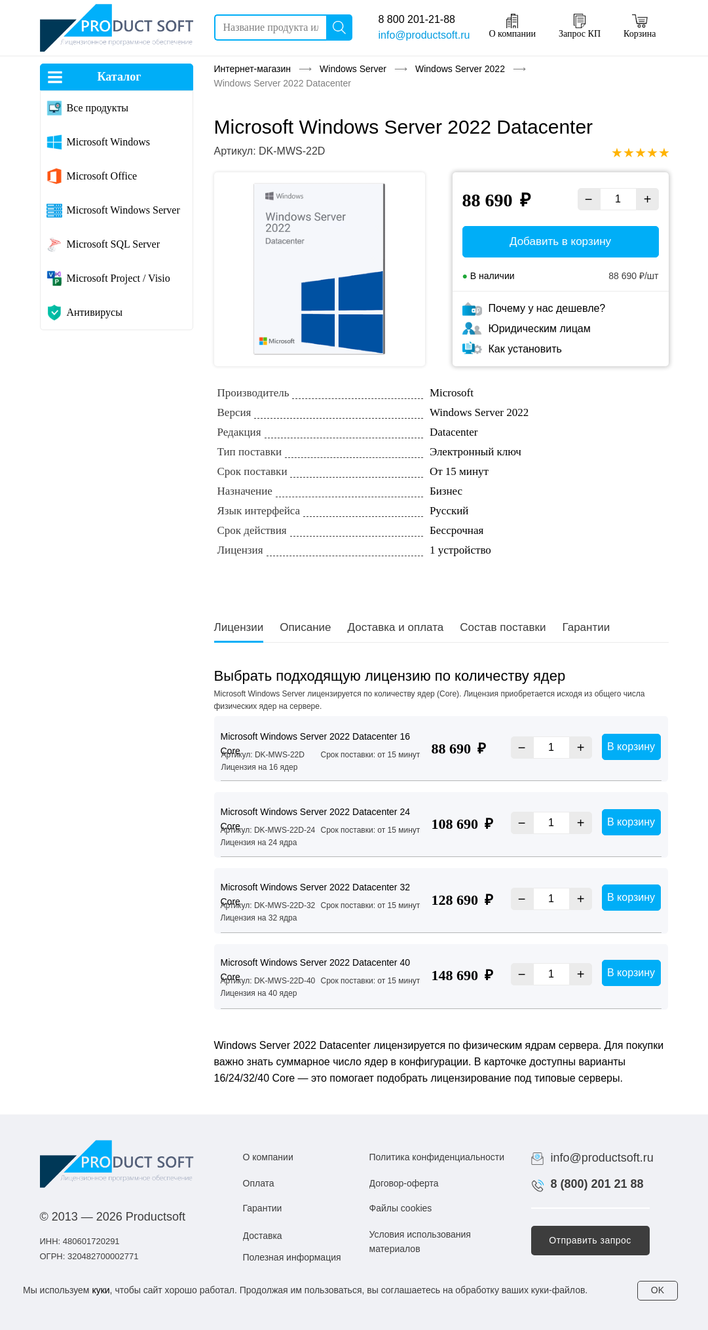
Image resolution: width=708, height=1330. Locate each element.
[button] (590, 1240)
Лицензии (239, 627)
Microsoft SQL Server (113, 244)
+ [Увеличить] (648, 199)
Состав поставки (503, 627)
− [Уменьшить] (589, 199)
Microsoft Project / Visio (118, 278)
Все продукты (98, 107)
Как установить (525, 348)
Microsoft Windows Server (123, 210)
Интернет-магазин (252, 69)
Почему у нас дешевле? (547, 308)
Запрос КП (580, 26)
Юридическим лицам (540, 328)
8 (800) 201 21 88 (597, 1183)
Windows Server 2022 (460, 69)
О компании (512, 26)
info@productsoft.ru (424, 35)
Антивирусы (94, 312)
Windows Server (353, 69)
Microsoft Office (102, 175)
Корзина (640, 26)
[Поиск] (339, 27)
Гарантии (586, 627)
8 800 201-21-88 (417, 19)
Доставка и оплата (396, 627)
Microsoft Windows (109, 141)
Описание (305, 627)
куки (100, 1290)
